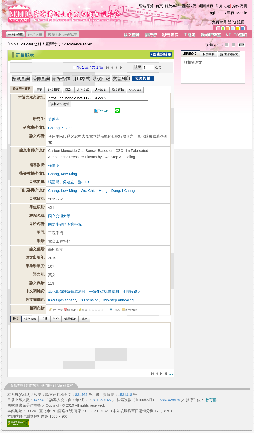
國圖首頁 (205, 6)
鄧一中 (83, 182)
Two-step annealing (118, 300)
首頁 (159, 6)
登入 (231, 22)
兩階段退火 (132, 292)
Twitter (103, 110)
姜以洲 (53, 119)
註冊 (241, 22)
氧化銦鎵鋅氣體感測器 (66, 292)
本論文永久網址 (31, 97)
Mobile (241, 13)
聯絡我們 (189, 6)
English (213, 13)
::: (9, 53)
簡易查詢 (16, 385)
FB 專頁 (227, 13)
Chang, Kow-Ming (62, 174)
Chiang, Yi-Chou (61, 128)
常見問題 (222, 6)
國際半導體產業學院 (65, 224)
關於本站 (172, 6)
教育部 (211, 400)
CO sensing (88, 300)
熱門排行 (47, 385)
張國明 (53, 165)
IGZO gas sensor (62, 300)
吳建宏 (68, 182)
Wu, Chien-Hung (94, 191)
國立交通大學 (59, 216)
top (170, 373)
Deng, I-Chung (123, 191)
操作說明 (239, 6)
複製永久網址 (59, 104)
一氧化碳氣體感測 (104, 292)
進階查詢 (32, 385)
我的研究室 (65, 385)
